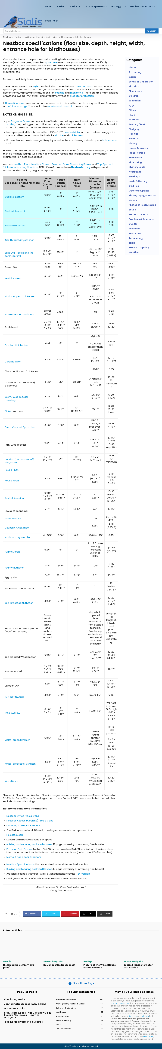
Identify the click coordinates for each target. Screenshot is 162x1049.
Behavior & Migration (53, 961)
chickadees (76, 135)
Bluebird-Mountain (15, 211)
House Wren (12, 480)
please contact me (120, 1003)
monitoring (76, 92)
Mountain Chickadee (17, 527)
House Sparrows (14, 103)
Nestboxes (8, 37)
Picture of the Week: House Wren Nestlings (98, 966)
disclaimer (148, 1036)
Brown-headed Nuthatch (19, 314)
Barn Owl (10, 252)
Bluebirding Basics (80, 164)
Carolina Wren (13, 361)
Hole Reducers (14, 834)
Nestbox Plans (22, 164)
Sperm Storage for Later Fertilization (138, 966)
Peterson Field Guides (19, 849)
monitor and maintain (60, 106)
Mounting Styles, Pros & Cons (23, 825)
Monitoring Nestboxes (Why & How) (24, 1003)
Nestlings (87, 961)
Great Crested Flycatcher (20, 427)
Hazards (7, 961)
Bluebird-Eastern (14, 196)
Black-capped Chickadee (19, 296)
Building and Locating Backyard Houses (29, 844)
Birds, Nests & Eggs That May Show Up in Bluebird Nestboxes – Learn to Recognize (27, 1015)
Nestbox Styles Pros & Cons (22, 816)
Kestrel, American (15, 498)
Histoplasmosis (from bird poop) (18, 966)
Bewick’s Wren (13, 278)
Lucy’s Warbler (13, 518)
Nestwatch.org (80, 167)
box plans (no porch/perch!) (19, 254)
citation (145, 1016)
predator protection (82, 95)
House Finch (12, 469)
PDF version (83, 873)
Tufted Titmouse (15, 697)
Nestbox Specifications (20, 864)
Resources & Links (14, 1008)
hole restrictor (72, 132)
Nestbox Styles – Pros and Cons (50, 164)
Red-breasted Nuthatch (19, 603)
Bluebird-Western (15, 225)
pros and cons (84, 86)
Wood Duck (11, 781)
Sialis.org (132, 1016)
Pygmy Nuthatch (14, 567)
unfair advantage (17, 106)
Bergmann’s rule (20, 121)
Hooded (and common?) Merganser (19, 460)
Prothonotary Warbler (17, 537)
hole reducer (110, 140)
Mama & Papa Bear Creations (23, 857)
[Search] (152, 30)
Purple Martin (12, 551)
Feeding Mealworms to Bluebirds (23, 1021)
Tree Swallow (12, 713)
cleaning (59, 92)
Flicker (8, 411)
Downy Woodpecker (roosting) (16, 398)
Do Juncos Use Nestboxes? (59, 965)
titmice (59, 135)
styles (36, 86)
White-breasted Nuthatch (20, 763)
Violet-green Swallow (17, 740)
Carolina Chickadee (16, 345)
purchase (52, 62)
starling (10, 124)
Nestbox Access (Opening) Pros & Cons (29, 820)
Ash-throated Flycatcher (19, 240)
